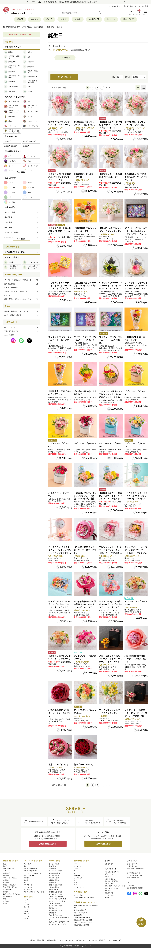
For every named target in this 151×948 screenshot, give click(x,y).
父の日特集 (52, 868)
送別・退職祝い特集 (55, 885)
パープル (26, 909)
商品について (109, 874)
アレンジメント (29, 864)
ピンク (26, 902)
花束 (25, 866)
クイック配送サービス (60, 50)
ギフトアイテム (29, 889)
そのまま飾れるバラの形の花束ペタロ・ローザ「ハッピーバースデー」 (85, 604)
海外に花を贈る (21, 284)
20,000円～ (27, 146)
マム (75, 871)
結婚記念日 (94, 19)
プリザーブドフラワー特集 (57, 899)
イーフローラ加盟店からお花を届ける (21, 280)
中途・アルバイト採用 (114, 940)
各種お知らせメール (111, 888)
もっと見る (21, 172)
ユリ (75, 885)
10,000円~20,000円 (11, 146)
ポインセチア (78, 866)
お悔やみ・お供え (9, 868)
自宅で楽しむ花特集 (55, 892)
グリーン (26, 914)
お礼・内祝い (7, 896)
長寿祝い (6, 892)
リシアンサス (78, 878)
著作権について (81, 940)
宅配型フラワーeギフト (12, 287)
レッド (26, 900)
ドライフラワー (29, 875)
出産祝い (6, 875)
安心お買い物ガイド (129, 6)
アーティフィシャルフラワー (33, 873)
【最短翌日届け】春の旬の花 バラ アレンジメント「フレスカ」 (59, 177)
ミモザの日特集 (54, 878)
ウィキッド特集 (54, 864)
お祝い (5, 899)
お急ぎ (63, 19)
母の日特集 (52, 866)
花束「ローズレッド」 (84, 764)
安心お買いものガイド (112, 872)
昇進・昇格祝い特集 (55, 915)
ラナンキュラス (79, 887)
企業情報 (32, 940)
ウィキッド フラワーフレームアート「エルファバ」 (60, 340)
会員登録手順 (109, 893)
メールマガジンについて (135, 875)
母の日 (49, 19)
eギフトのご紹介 (80, 912)
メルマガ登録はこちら (103, 844)
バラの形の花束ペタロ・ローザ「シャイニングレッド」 (59, 713)
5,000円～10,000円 (29, 141)
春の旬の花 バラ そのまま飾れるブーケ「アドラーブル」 (136, 177)
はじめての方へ (114, 6)
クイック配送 (78, 895)
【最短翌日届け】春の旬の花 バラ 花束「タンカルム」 (59, 231)
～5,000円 (7, 141)
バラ (75, 864)
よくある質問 (143, 6)
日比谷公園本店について (83, 920)
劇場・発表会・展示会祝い (11, 894)
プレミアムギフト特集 (56, 896)
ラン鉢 (26, 880)
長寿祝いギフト (54, 908)
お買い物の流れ (110, 879)
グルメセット (28, 885)
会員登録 (107, 890)
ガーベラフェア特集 (55, 871)
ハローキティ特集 (54, 903)
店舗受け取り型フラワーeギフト (21, 291)
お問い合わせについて (134, 877)
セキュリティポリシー (67, 940)
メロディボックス (65, 58)
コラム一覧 (130, 885)
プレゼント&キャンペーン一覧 (84, 897)
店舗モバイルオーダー (82, 917)
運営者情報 (41, 940)
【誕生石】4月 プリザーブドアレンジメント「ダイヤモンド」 (85, 286)
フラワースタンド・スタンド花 (34, 892)
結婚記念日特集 (54, 880)
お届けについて (110, 876)
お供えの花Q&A (54, 889)
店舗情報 (78, 915)
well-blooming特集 (54, 873)
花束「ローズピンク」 (58, 764)
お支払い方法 (109, 883)
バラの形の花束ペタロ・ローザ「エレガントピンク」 (136, 659)
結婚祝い (6, 880)
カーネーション (79, 875)
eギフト (34, 19)
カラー (76, 880)
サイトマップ (93, 940)
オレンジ (26, 907)
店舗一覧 (128, 19)
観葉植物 (26, 878)
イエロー (26, 904)
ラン (75, 882)
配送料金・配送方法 (111, 881)
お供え (78, 19)
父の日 (5, 871)
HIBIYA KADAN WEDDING (83, 922)
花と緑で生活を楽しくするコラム (16, 311)
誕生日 (20, 19)
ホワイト (26, 916)
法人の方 (111, 19)
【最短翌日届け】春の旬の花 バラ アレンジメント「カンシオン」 (110, 125)
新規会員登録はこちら (47, 844)
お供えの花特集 (54, 887)
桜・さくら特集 (54, 875)
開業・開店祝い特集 (55, 910)
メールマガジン (110, 895)
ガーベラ (77, 873)
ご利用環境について (133, 873)
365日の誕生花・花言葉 (12, 315)
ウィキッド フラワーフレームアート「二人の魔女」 (110, 340)
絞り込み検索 (64, 77)
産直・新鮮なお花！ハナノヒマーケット (21, 299)
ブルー (26, 911)
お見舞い (6, 901)
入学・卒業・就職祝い (10, 878)
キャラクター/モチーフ (31, 868)
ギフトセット (28, 887)
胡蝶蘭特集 (52, 913)
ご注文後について (133, 866)
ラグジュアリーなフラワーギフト (60, 922)
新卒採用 (102, 940)
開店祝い (6, 882)
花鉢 (25, 882)
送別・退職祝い (8, 889)
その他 (107, 897)
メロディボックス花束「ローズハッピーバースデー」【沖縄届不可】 (136, 713)
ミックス (26, 918)
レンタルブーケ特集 (55, 894)
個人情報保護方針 (52, 940)
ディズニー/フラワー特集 (57, 901)
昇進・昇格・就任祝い (10, 887)
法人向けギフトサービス (15, 252)
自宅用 (5, 903)
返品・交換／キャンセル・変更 (115, 886)
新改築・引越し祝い (9, 885)
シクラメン (77, 868)
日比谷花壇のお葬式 (81, 925)
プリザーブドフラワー (31, 871)
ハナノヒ (21, 295)
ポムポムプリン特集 (55, 906)
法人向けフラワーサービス (57, 924)
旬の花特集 (52, 882)
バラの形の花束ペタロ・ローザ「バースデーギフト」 (85, 550)
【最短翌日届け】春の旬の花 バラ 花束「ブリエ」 (110, 177)
